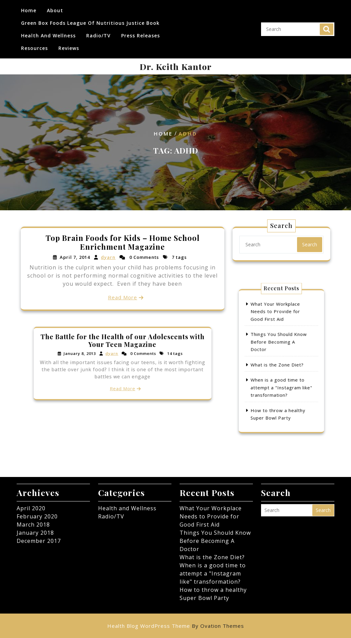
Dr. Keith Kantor (176, 66)
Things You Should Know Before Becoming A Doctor (279, 347)
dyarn (108, 257)
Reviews (68, 46)
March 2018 (33, 524)
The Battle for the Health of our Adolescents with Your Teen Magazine (122, 346)
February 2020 (37, 516)
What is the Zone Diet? (278, 363)
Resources (34, 46)
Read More (122, 297)
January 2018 (35, 532)
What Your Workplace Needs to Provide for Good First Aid (277, 325)
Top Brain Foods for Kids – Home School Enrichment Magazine (122, 242)
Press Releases (140, 34)
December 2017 (39, 541)
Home (28, 8)
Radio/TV (98, 34)
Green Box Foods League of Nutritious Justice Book (90, 21)
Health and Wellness (48, 34)
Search (326, 27)
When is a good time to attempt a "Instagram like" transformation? (281, 380)
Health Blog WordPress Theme (175, 625)
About (55, 8)
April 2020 (31, 508)
